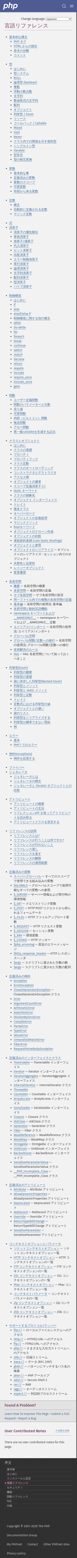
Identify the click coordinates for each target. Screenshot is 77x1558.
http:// (18, 1339)
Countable (21, 1094)
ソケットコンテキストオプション (36, 1248)
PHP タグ (20, 41)
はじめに (20, 69)
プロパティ (21, 454)
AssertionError (23, 1012)
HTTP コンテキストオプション (34, 1257)
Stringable (21, 1144)
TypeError (20, 1030)
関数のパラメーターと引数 (32, 404)
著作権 (11, 1469)
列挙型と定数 (23, 695)
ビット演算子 (23, 250)
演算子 (13, 227)
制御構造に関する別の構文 (32, 318)
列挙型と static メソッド (30, 690)
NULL (17, 78)
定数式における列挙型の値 (32, 704)
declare (19, 359)
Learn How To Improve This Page (27, 1414)
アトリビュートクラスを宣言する (36, 822)
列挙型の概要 (23, 672)
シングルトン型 (24, 146)
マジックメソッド (26, 522)
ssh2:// (18, 1380)
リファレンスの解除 (27, 858)
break (18, 341)
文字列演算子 (23, 273)
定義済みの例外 (19, 976)
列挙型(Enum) (18, 667)
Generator (21, 1126)
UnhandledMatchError (29, 1040)
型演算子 (20, 282)
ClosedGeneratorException (32, 990)
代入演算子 (21, 245)
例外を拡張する (24, 758)
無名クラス (21, 509)
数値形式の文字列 (26, 100)
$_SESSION (21, 931)
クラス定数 (21, 463)
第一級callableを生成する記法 (34, 432)
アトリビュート (19, 799)
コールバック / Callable (30, 123)
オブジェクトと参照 (27, 545)
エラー (13, 736)
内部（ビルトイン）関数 (30, 418)
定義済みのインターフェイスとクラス (35, 1058)
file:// (18, 1330)
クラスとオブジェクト (24, 441)
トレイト (20, 504)
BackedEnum (23, 1153)
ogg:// (18, 1389)
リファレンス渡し (26, 849)
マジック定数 (23, 214)
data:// (19, 1362)
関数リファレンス (17, 1496)
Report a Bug (27, 1418)
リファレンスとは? (26, 835)
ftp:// (17, 1344)
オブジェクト (23, 109)
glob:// (18, 1366)
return (18, 363)
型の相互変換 (23, 159)
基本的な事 (21, 173)
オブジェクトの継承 (27, 481)
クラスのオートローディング (33, 468)
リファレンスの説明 (23, 831)
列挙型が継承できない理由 (32, 722)
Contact (32, 1544)
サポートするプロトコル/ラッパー (32, 1325)
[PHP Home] (10, 6)
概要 (17, 586)
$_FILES (19, 917)
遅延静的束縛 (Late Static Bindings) (38, 540)
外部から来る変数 (26, 191)
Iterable (19, 150)
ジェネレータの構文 (27, 781)
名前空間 (15, 581)
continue (20, 345)
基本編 (18, 604)
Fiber (17, 1130)
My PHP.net (14, 1544)
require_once (23, 377)
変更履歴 (20, 572)
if (14, 304)
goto (17, 386)
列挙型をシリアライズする (32, 717)
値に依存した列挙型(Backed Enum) (38, 681)
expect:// (20, 1393)
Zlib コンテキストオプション (33, 1312)
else (16, 309)
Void (17, 132)
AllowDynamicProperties (30, 1194)
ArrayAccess (22, 1098)
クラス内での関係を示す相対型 (35, 141)
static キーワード (25, 490)
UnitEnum (20, 1148)
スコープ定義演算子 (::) (29, 486)
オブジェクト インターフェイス (35, 500)
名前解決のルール (26, 649)
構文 (17, 205)
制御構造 (15, 295)
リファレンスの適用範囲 (30, 863)
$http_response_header (30, 953)
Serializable (22, 1108)
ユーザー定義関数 (26, 400)
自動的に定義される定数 (30, 209)
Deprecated (22, 1203)
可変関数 (20, 413)
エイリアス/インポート (30, 627)
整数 (17, 87)
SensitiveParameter (27, 1230)
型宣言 (18, 155)
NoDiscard (21, 1212)
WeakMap (20, 1139)
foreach (19, 336)
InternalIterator (24, 1085)
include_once (23, 382)
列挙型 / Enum (24, 114)
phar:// (19, 1375)
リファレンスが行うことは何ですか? (39, 840)
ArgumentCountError (28, 1003)
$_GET (18, 903)
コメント (20, 55)
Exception (20, 981)
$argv (17, 967)
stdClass (19, 1121)
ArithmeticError (24, 1008)
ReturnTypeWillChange (29, 1221)
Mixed (18, 128)
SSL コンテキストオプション (33, 1275)
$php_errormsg (24, 944)
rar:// (18, 1384)
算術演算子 (21, 236)
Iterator (19, 1071)
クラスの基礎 (23, 450)
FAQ (16, 654)
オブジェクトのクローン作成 (33, 531)
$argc (17, 962)
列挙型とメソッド (26, 686)
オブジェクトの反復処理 (30, 518)
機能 (9, 1492)
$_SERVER (20, 894)
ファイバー (16, 767)
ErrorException (24, 985)
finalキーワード (24, 527)
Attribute (20, 1189)
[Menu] (71, 6)
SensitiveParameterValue (31, 1162)
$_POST (19, 908)
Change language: (33, 19)
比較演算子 (21, 255)
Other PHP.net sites (56, 1544)
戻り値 (18, 409)
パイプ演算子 (23, 286)
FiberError (20, 1044)
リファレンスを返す (27, 853)
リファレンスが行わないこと (33, 844)
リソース (20, 118)
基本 (17, 740)
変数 (12, 168)
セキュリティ (15, 1487)
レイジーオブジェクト (29, 568)
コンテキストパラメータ (30, 1294)
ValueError (21, 1035)
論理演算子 (21, 268)
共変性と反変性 (24, 563)
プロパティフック (26, 459)
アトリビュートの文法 (29, 808)
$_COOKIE (20, 940)
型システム (21, 73)
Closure (19, 1117)
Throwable (21, 1089)
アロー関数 (21, 427)
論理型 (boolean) (25, 82)
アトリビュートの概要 (29, 804)
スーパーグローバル (27, 876)
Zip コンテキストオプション (33, 1303)
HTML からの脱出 (25, 46)
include (19, 373)
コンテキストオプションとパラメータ (35, 1244)
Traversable (22, 1062)
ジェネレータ (18, 772)
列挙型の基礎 (23, 677)
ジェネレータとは (26, 776)
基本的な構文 (18, 37)
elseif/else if (22, 314)
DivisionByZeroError (27, 1017)
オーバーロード (24, 513)
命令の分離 (21, 50)
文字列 (18, 96)
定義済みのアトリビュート (27, 1185)
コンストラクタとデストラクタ (35, 472)
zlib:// (18, 1357)
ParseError (21, 1026)
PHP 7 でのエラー (25, 745)
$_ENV (18, 935)
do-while (20, 327)
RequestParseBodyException (33, 1049)
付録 (9, 1505)
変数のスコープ (24, 182)
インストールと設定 (19, 1478)
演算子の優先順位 (26, 232)
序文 (8, 1463)
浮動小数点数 (23, 91)
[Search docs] (64, 6)
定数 (12, 200)
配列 (17, 105)
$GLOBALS (21, 885)
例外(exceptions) (20, 754)
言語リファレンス (17, 1483)
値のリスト (21, 713)
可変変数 (20, 186)
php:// (18, 1348)
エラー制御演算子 (26, 259)
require (19, 368)
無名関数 (20, 422)
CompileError (23, 1021)
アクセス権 (21, 477)
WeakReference (24, 1135)
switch (18, 350)
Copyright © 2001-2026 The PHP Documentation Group (28, 1530)
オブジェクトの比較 (27, 536)
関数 (12, 395)
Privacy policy (16, 1553)
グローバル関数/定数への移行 (34, 640)
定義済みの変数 (24, 177)
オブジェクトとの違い (29, 708)
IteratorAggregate (26, 1076)
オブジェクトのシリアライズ (33, 549)
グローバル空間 (24, 636)
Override (20, 1216)
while (17, 323)
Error (17, 999)
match (18, 354)
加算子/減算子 (24, 241)
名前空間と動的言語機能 (30, 608)
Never (18, 137)
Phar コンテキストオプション (34, 1285)
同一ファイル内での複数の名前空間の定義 (43, 599)
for (16, 332)
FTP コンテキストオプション (33, 1266)
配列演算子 (21, 277)
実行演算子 (21, 264)
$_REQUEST (21, 926)
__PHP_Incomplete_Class (31, 1171)
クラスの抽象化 (24, 495)
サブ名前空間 (23, 595)
